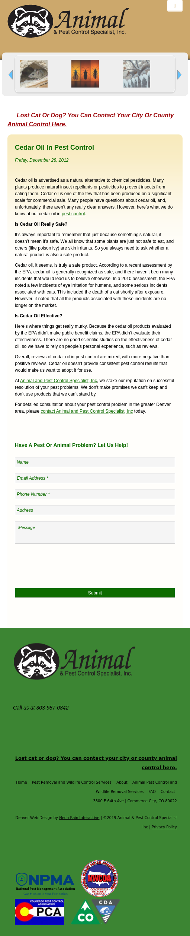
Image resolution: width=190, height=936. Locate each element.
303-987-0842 (53, 708)
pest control (73, 213)
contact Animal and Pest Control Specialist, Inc (87, 411)
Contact (168, 792)
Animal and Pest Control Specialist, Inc (58, 380)
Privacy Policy (164, 827)
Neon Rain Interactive (79, 818)
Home (21, 782)
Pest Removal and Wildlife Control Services (72, 782)
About (122, 782)
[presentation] (71, 564)
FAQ (152, 792)
